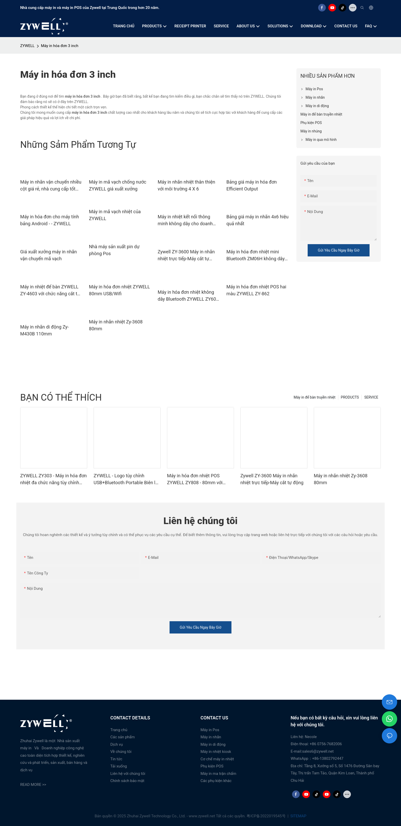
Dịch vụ (116, 744)
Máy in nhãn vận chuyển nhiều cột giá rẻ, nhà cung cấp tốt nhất (50, 185)
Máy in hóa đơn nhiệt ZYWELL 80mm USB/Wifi (119, 290)
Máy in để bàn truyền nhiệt (314, 397)
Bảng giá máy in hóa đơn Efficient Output (251, 185)
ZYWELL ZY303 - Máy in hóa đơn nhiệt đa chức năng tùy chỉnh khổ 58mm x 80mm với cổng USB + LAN (53, 479)
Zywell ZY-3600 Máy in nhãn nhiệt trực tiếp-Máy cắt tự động (186, 255)
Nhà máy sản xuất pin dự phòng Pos (114, 250)
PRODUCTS (350, 397)
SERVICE (371, 397)
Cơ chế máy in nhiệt (217, 759)
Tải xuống (118, 766)
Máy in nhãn (211, 737)
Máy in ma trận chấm (218, 773)
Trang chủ (118, 730)
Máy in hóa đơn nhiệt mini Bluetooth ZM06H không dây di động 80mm (255, 255)
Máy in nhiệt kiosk (216, 751)
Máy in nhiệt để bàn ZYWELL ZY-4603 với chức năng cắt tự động (50, 290)
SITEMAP (297, 816)
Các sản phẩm (122, 737)
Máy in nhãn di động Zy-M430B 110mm (44, 330)
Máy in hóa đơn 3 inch (59, 45)
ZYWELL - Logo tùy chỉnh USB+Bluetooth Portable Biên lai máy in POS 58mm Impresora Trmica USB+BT (126, 479)
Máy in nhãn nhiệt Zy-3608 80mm (116, 325)
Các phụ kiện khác (216, 780)
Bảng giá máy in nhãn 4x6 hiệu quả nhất (257, 220)
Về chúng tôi (121, 751)
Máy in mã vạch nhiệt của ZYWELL (115, 215)
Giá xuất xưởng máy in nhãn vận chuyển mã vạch (48, 255)
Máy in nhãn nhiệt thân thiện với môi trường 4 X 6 (186, 185)
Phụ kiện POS (212, 766)
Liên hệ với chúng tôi (128, 773)
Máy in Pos (210, 730)
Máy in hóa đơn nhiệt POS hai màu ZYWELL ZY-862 (256, 290)
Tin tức (116, 759)
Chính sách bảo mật (127, 780)
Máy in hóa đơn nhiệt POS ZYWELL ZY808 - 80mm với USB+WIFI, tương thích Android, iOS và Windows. (199, 479)
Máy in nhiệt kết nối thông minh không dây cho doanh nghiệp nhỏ (185, 220)
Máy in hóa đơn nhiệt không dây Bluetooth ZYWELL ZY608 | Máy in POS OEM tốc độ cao (188, 295)
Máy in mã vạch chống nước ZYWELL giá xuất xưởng (117, 185)
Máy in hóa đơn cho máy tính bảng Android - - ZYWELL (49, 220)
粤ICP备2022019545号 (266, 816)
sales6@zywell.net (317, 751)
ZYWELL (27, 45)
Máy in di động (213, 744)
